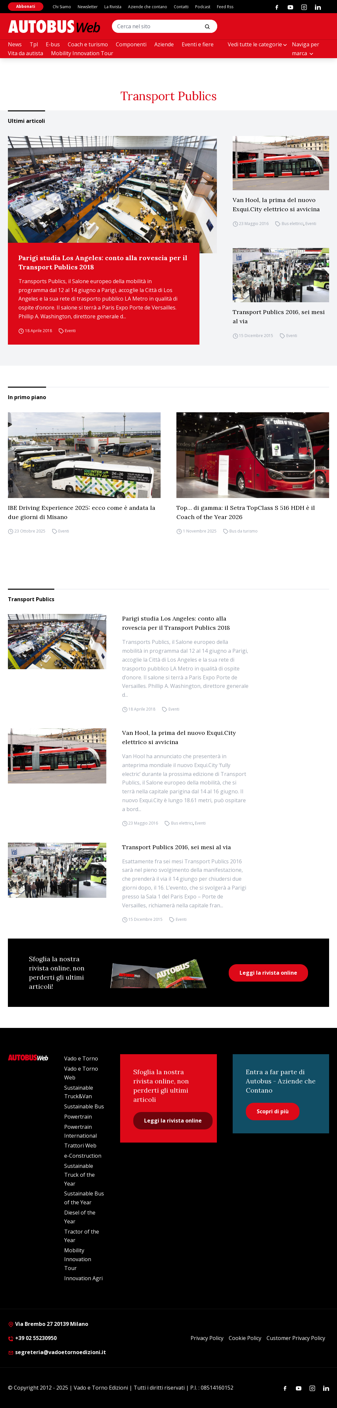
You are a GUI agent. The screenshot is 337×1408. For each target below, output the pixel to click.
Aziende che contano (147, 7)
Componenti (131, 44)
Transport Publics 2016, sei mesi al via (279, 316)
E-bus (53, 44)
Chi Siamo (62, 7)
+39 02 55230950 (32, 1338)
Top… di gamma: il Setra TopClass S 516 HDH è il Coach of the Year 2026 (245, 512)
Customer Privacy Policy (296, 1338)
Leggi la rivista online (268, 972)
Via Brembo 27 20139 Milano (48, 1324)
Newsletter (88, 7)
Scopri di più (273, 1111)
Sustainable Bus (84, 1106)
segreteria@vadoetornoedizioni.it (57, 1352)
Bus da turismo (243, 531)
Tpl (34, 44)
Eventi (70, 330)
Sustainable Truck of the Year (79, 1174)
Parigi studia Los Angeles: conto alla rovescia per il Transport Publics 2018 (102, 262)
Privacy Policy (207, 1338)
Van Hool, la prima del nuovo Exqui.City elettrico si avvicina (276, 204)
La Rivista (112, 7)
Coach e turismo (88, 44)
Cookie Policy (245, 1338)
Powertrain (78, 1116)
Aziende (164, 44)
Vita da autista (25, 53)
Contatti (181, 7)
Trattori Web (80, 1145)
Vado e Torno (81, 1058)
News (15, 44)
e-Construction (82, 1155)
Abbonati (25, 6)
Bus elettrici (292, 223)
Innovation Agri (83, 1278)
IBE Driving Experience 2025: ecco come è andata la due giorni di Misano (81, 512)
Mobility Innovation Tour (82, 53)
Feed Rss (225, 7)
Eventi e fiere (198, 44)
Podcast (202, 7)
